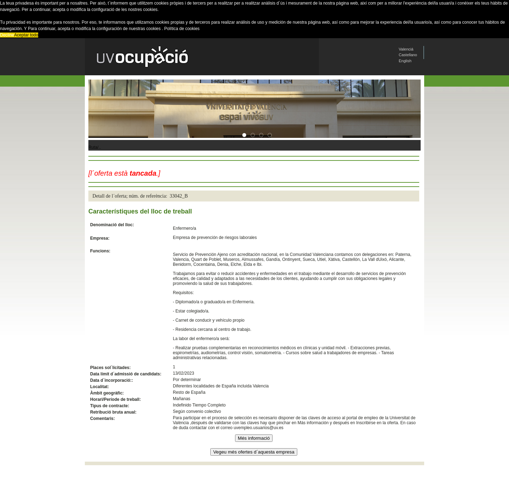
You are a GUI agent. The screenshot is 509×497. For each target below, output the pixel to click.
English (405, 61)
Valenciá (406, 49)
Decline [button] (7, 35)
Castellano (408, 55)
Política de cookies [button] (182, 28)
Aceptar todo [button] (26, 35)
